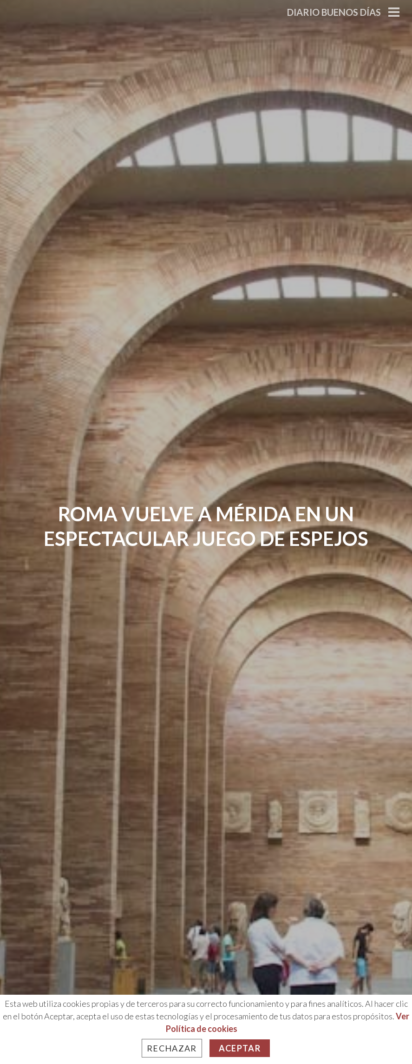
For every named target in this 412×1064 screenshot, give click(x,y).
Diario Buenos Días (334, 12)
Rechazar (172, 1048)
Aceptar (240, 1048)
